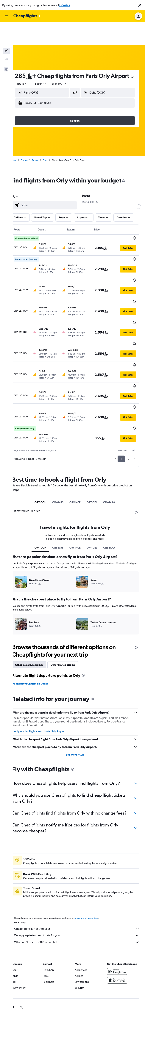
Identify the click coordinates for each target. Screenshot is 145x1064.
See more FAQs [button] (79, 700)
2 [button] (129, 405)
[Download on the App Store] (119, 932)
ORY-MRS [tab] (62, 448)
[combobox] (30, 68)
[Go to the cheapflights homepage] (27, 16)
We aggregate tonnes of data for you (80, 887)
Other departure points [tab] (37, 611)
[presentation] (44, 60)
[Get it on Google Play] (119, 923)
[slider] (140, 190)
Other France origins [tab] (71, 611)
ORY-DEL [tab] (96, 448)
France (43, 144)
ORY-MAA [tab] (113, 448)
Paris (53, 144)
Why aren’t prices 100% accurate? (80, 894)
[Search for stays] (6, 35)
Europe (32, 144)
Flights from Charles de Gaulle (39, 629)
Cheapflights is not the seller (80, 881)
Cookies (64, 5)
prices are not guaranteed (94, 870)
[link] (20, 959)
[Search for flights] (6, 27)
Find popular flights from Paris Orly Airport (49, 677)
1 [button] (121, 405)
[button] (140, 5)
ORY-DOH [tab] (44, 448)
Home (21, 144)
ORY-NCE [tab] (79, 448)
